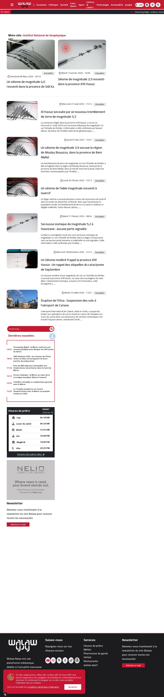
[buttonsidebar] (12, 4)
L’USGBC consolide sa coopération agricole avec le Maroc (32, 383)
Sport (81, 5)
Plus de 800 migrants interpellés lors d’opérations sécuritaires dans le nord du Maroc (32, 368)
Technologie (102, 5)
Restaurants (91, 661)
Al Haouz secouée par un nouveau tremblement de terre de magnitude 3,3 (73, 114)
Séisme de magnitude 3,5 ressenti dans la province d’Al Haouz (81, 81)
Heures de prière (93, 645)
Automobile (117, 5)
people (128, 5)
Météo (87, 649)
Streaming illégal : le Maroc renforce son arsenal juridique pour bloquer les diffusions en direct (33, 349)
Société (64, 5)
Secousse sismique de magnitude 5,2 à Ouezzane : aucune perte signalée (67, 226)
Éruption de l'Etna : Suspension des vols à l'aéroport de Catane (68, 303)
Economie (42, 5)
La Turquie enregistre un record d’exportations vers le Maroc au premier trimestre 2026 (31, 391)
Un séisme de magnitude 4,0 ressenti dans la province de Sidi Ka (30, 84)
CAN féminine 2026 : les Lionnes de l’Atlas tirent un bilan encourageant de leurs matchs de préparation (32, 358)
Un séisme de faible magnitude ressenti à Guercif (69, 190)
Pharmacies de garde (96, 653)
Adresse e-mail (18, 524)
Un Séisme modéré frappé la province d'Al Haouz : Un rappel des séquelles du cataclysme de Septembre (72, 264)
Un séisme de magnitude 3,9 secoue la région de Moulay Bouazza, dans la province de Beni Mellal (71, 152)
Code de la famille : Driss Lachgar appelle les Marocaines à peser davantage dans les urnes (33, 400)
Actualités (48, 73)
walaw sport (91, 665)
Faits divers (73, 4)
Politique (53, 5)
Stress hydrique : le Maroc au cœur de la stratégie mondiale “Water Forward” (31, 376)
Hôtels (87, 657)
